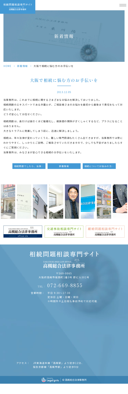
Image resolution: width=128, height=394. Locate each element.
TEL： (60, 285)
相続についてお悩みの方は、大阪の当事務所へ (100, 166)
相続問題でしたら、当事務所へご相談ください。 (29, 166)
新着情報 (22, 66)
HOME (7, 66)
